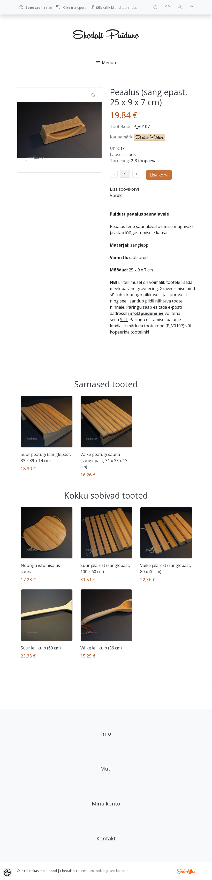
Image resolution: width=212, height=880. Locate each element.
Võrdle (116, 195)
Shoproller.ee (186, 871)
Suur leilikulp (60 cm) (41, 648)
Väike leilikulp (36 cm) (101, 648)
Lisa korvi (159, 175)
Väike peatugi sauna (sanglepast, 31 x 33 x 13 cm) (103, 461)
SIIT (124, 319)
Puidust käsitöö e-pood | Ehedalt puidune (53, 870)
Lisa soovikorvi (124, 189)
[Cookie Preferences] (7, 872)
